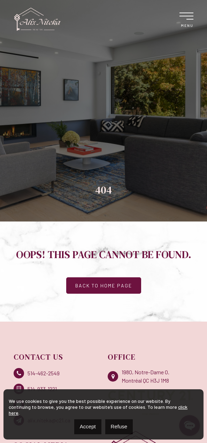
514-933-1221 (35, 389)
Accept (88, 426)
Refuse (119, 426)
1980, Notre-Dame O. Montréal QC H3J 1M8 (138, 376)
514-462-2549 (37, 373)
